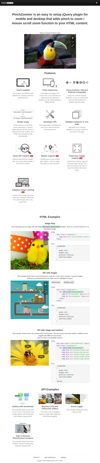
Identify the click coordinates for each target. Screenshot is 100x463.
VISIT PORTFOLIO (50, 457)
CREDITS (63, 457)
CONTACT (36, 457)
